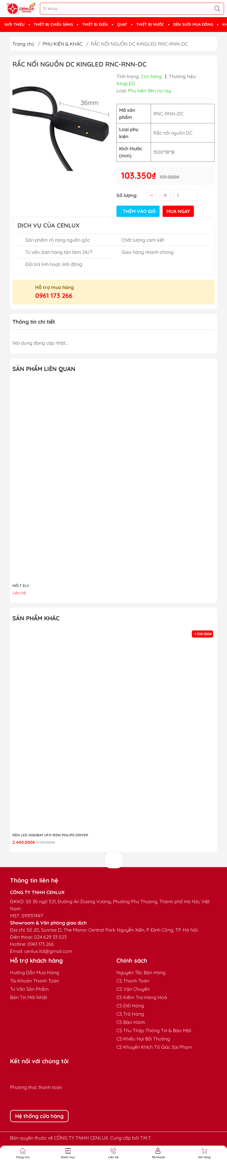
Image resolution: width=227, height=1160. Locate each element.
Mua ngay (178, 211)
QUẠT (122, 24)
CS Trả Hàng (130, 1014)
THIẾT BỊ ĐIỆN (95, 24)
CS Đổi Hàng (130, 1006)
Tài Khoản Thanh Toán (34, 981)
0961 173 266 (53, 295)
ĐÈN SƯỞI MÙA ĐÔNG (193, 24)
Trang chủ (23, 44)
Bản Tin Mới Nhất (28, 997)
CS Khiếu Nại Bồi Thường (143, 1039)
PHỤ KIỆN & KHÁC (62, 44)
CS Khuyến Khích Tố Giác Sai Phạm (154, 1047)
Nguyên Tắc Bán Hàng (141, 972)
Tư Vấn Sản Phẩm (29, 989)
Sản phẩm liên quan (43, 368)
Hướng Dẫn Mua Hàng (34, 972)
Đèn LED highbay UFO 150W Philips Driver (50, 835)
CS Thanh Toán (132, 981)
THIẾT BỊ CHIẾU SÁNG (53, 24)
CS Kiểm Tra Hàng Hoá (141, 997)
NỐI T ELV (20, 585)
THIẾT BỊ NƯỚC (150, 24)
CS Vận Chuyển (133, 989)
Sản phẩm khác (36, 618)
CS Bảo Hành (130, 1022)
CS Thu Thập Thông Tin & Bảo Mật (153, 1030)
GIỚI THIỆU (14, 24)
